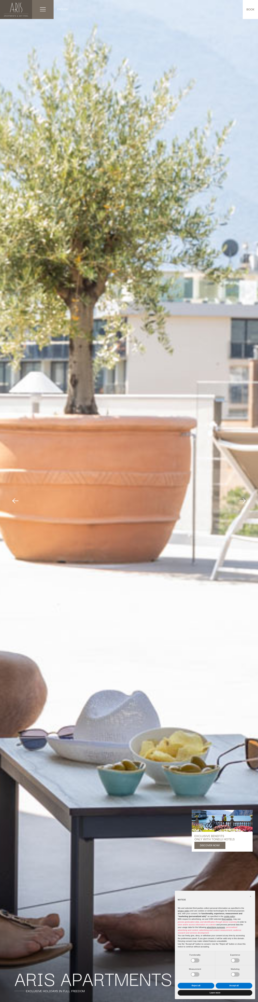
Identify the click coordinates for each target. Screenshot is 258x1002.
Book (250, 9)
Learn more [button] (215, 993)
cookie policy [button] (229, 916)
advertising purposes (216, 927)
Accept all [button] (234, 985)
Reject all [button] (196, 985)
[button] (250, 896)
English (62, 9)
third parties (227, 919)
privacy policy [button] (184, 911)
